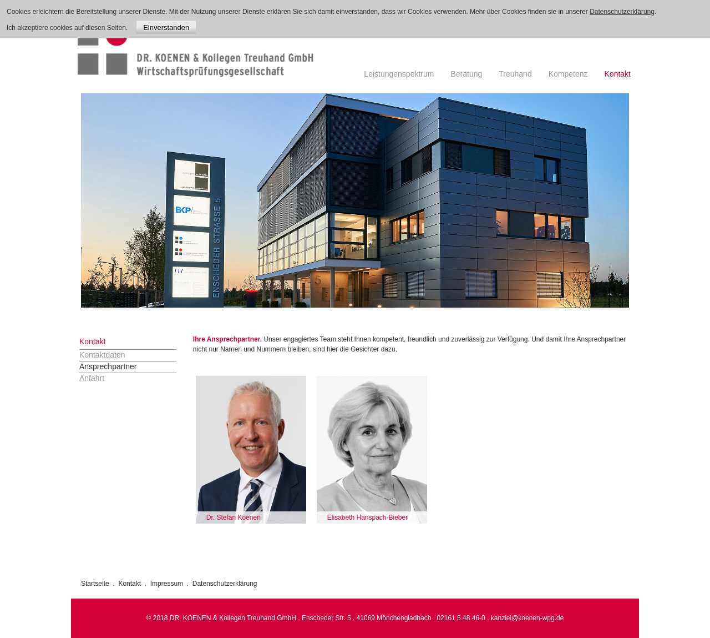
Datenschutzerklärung (224, 583)
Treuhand (515, 73)
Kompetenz (568, 73)
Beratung (466, 73)
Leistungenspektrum (399, 73)
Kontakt (618, 73)
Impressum (166, 583)
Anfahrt (91, 378)
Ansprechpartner (108, 366)
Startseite (95, 583)
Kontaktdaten (102, 354)
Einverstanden (166, 27)
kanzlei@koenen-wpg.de (527, 618)
